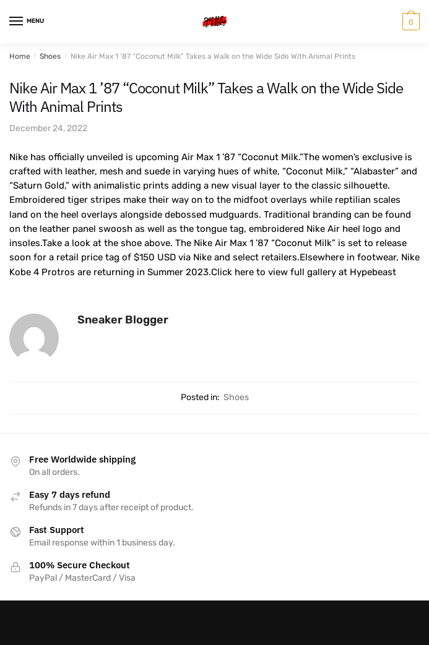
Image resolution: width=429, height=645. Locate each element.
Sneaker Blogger (122, 320)
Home (19, 56)
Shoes (50, 56)
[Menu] (27, 21)
